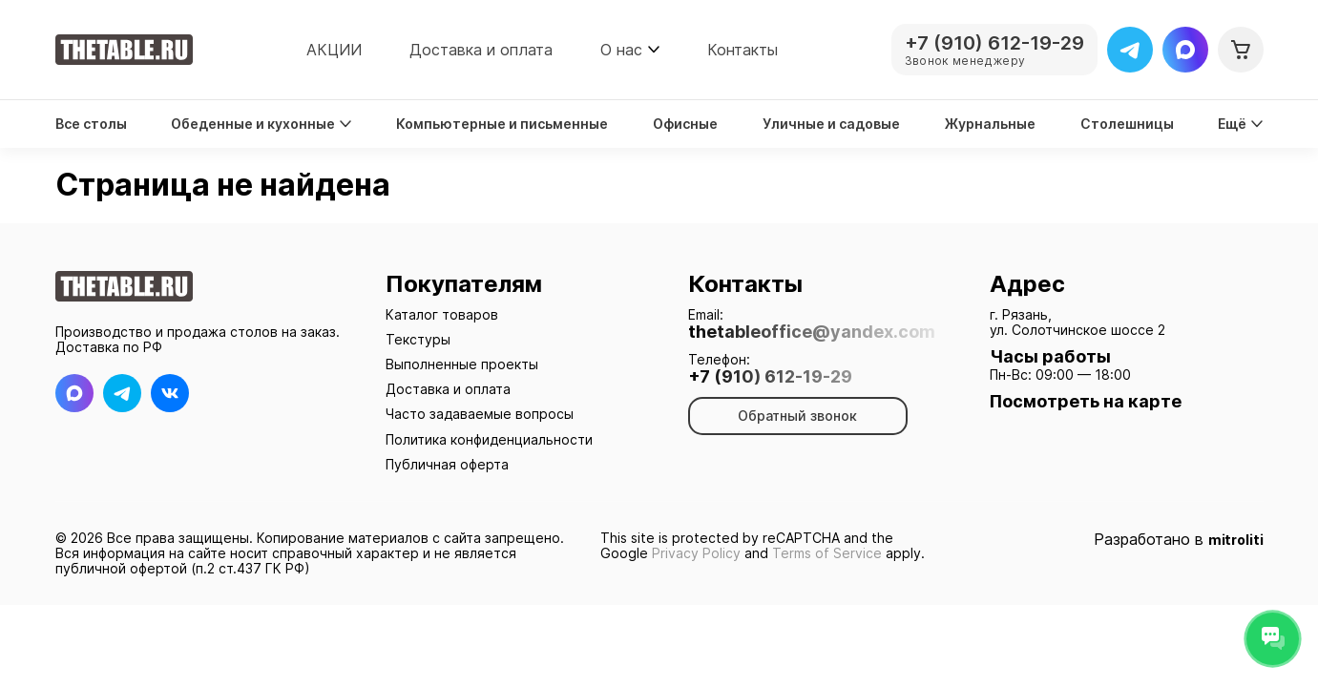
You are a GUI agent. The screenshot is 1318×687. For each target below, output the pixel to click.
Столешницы (1127, 124)
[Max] (1185, 50)
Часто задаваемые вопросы (480, 414)
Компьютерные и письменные (502, 124)
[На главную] (124, 49)
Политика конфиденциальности (489, 439)
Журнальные (990, 124)
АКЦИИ (334, 49)
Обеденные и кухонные (261, 124)
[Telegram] (1130, 50)
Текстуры (418, 339)
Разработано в (1179, 540)
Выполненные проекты (462, 364)
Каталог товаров (442, 314)
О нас (621, 49)
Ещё (1240, 124)
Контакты (742, 49)
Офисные (685, 124)
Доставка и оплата (481, 49)
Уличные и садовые (831, 124)
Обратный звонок (797, 415)
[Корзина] (1241, 50)
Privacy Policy (696, 553)
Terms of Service (827, 553)
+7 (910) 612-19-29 (770, 376)
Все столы (91, 124)
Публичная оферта (447, 464)
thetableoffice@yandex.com (811, 332)
